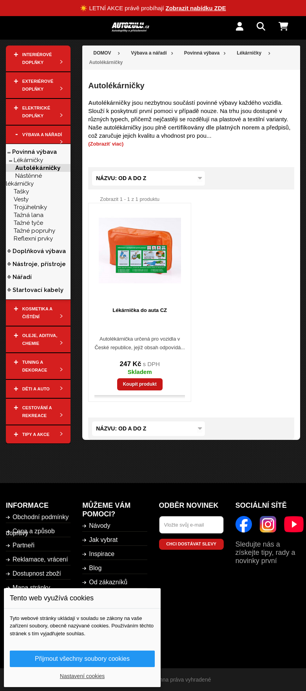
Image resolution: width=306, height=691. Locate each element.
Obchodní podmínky (41, 517)
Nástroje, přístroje (39, 264)
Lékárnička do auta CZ (139, 310)
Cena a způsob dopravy (30, 532)
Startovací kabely (38, 290)
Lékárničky (28, 160)
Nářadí (22, 277)
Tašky (21, 191)
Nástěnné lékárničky (24, 179)
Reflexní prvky (33, 238)
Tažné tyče (28, 222)
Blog (95, 568)
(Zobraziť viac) (105, 144)
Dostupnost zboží (37, 573)
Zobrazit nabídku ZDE (196, 8)
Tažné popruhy (34, 230)
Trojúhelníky (30, 207)
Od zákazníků (108, 582)
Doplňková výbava (39, 251)
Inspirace (101, 554)
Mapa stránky (31, 587)
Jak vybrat (103, 539)
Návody (99, 525)
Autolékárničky (37, 167)
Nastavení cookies (82, 676)
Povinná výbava (34, 151)
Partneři (23, 545)
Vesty (21, 199)
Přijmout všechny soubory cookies (82, 658)
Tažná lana (28, 215)
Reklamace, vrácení (40, 559)
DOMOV (102, 53)
